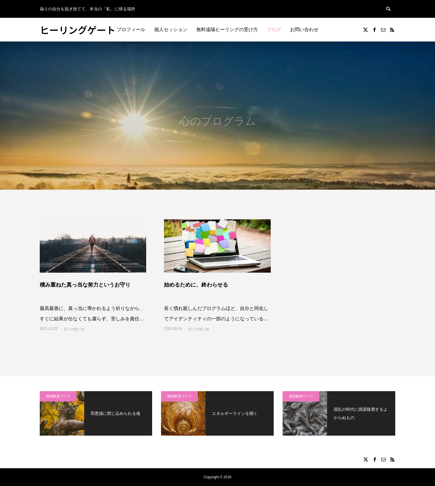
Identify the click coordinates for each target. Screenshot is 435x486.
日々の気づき (74, 329)
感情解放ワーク (58, 396)
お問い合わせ (304, 29)
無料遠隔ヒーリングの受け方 (227, 29)
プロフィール (131, 29)
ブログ (274, 29)
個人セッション (170, 29)
